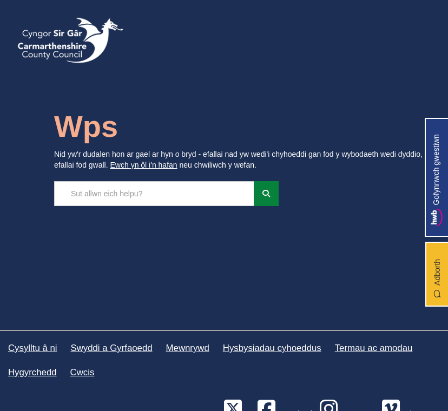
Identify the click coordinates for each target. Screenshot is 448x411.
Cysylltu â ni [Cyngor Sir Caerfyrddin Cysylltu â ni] (32, 348)
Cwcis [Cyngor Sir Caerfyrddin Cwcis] (82, 372)
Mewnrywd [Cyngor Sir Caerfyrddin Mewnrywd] (187, 348)
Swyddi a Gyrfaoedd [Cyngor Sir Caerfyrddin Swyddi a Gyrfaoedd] (111, 348)
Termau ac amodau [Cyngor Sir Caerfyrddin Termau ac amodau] (374, 348)
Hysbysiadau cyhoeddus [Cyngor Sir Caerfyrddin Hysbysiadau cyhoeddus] (272, 348)
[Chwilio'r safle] (154, 193)
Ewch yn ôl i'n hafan (143, 165)
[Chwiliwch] (266, 193)
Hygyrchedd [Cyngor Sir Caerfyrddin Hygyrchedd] (32, 372)
